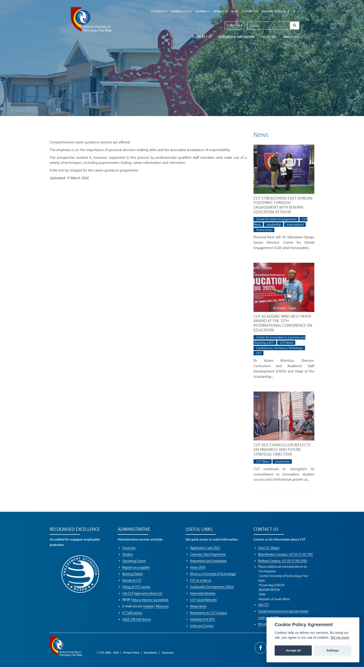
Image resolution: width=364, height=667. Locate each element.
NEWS (234, 11)
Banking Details (132, 574)
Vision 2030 (197, 567)
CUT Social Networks (203, 600)
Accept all (293, 650)
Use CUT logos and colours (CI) (142, 593)
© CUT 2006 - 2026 (108, 652)
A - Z (296, 11)
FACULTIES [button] (268, 37)
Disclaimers (150, 652)
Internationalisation (203, 593)
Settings (332, 650)
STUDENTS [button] (159, 11)
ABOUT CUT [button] (291, 37)
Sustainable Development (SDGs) (212, 587)
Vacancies (129, 548)
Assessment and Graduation (208, 561)
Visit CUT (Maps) (269, 548)
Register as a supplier (136, 567)
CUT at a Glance (200, 580)
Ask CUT (263, 604)
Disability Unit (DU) (202, 619)
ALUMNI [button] (202, 11)
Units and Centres (202, 626)
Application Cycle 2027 (205, 548)
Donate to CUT (181, 11)
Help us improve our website (150, 600)
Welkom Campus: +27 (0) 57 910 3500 (282, 561)
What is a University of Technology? (213, 574)
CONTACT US (250, 11)
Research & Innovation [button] (236, 37)
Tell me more (339, 637)
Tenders (127, 554)
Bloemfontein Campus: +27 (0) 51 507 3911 (285, 554)
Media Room (198, 606)
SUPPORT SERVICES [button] (276, 11)
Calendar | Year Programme (208, 554)
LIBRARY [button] (220, 11)
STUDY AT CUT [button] (201, 37)
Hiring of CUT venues (136, 587)
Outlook (148, 606)
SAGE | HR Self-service (136, 619)
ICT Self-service (132, 613)
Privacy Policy (131, 652)
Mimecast (162, 606)
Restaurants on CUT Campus (208, 613)
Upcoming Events (134, 561)
